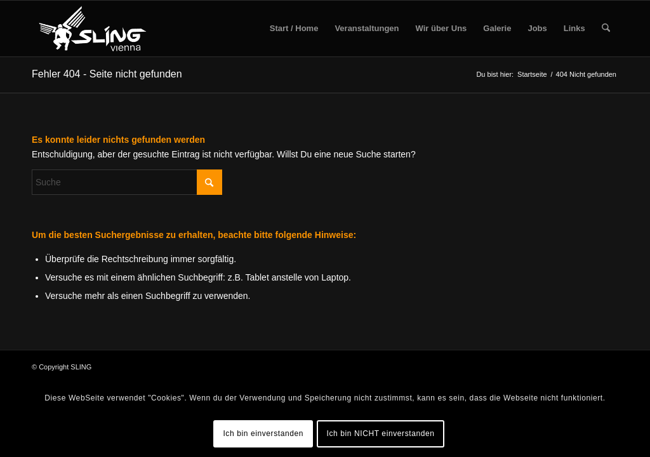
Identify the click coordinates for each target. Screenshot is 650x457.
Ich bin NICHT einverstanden (381, 433)
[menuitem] (294, 28)
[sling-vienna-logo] (93, 28)
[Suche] (606, 28)
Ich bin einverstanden (263, 433)
